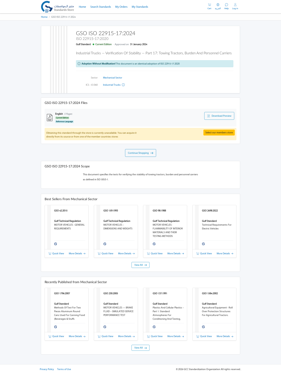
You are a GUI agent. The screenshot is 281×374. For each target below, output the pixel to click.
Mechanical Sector (112, 77)
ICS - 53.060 (92, 84)
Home (83, 6)
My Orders (121, 6)
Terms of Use (64, 369)
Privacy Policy (47, 369)
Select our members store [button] (219, 132)
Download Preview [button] (219, 116)
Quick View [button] (56, 253)
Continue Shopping (140, 153)
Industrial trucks (114, 84)
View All (140, 264)
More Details (77, 253)
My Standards (140, 6)
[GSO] (57, 6)
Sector (94, 77)
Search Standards (101, 6)
